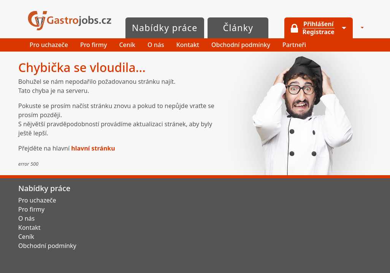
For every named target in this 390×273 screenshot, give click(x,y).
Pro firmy (93, 45)
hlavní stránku (93, 148)
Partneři (294, 45)
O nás (155, 45)
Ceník (127, 45)
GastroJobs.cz (69, 21)
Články (238, 28)
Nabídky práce (165, 28)
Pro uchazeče (49, 45)
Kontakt (187, 45)
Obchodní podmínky (240, 45)
